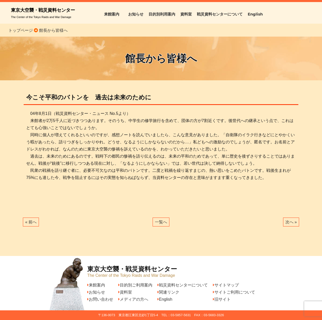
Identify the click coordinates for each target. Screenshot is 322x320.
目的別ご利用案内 (135, 285)
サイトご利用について (234, 292)
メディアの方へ (133, 299)
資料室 (186, 14)
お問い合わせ (100, 299)
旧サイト (222, 299)
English (255, 14)
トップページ (20, 30)
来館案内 (113, 14)
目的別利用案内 (162, 14)
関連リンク (168, 292)
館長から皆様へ (52, 30)
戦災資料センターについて (220, 14)
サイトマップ (226, 285)
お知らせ (135, 14)
